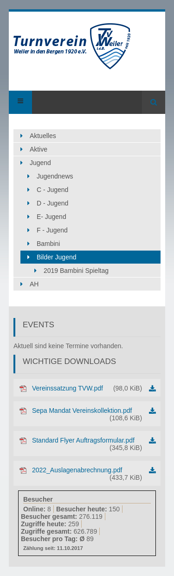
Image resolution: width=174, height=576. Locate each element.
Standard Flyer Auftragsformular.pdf (87, 444)
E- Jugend (51, 216)
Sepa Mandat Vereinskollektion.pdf (87, 414)
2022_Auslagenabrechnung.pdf (87, 473)
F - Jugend (52, 230)
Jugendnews (55, 176)
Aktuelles (43, 135)
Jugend (40, 162)
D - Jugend (52, 203)
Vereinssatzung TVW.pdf (87, 388)
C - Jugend (52, 189)
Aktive (38, 149)
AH (34, 284)
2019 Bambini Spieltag (76, 270)
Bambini (48, 243)
